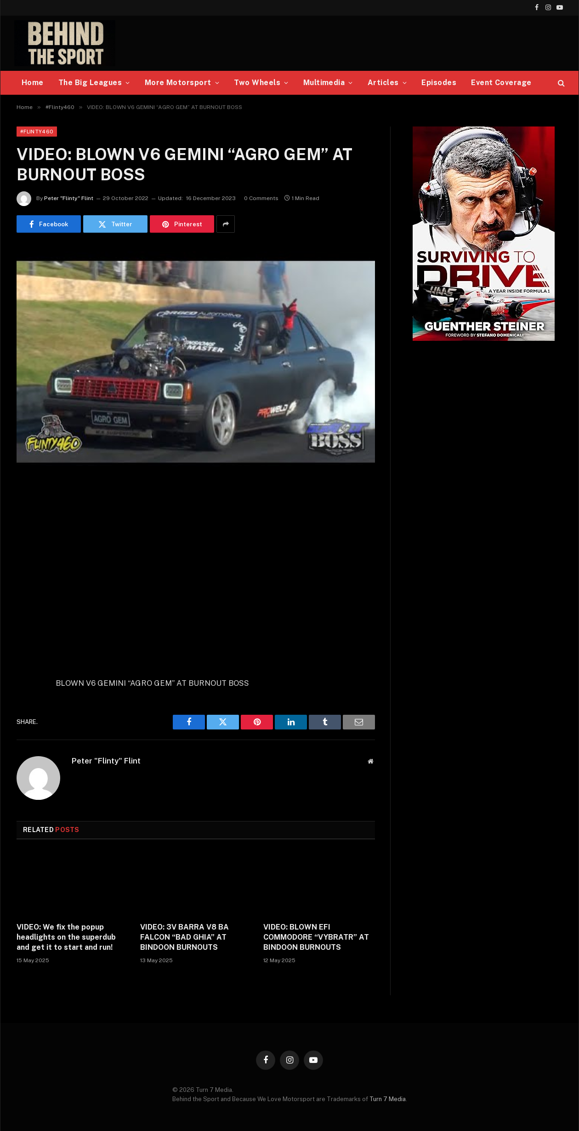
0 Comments (261, 198)
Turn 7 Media (387, 1099)
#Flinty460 (36, 131)
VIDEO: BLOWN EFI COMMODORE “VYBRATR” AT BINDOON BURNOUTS (316, 937)
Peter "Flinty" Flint (68, 198)
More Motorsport (178, 82)
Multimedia (324, 82)
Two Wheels (257, 82)
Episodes (438, 82)
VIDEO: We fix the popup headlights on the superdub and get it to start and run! (66, 937)
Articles (383, 82)
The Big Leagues (90, 82)
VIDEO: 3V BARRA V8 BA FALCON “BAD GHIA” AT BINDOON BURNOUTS (184, 937)
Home (33, 82)
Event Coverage (501, 82)
